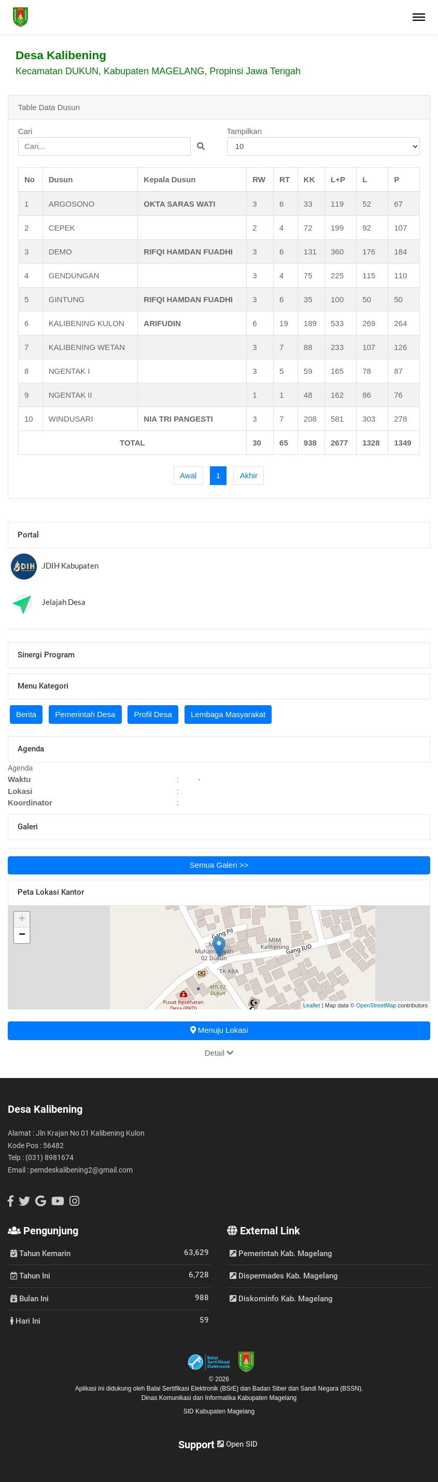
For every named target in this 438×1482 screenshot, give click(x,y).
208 (310, 418)
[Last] (248, 475)
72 (308, 227)
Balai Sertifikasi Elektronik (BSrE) (194, 1388)
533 (337, 323)
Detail (219, 1052)
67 (398, 203)
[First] (188, 475)
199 (337, 227)
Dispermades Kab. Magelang (284, 1276)
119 (337, 203)
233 (337, 347)
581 (337, 418)
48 (308, 394)
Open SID (237, 1444)
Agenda (20, 768)
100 (337, 299)
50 (366, 299)
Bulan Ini (29, 1298)
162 (337, 394)
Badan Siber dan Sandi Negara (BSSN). (307, 1388)
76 (398, 394)
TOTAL (132, 442)
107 (400, 227)
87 (398, 371)
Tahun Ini (30, 1275)
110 (400, 275)
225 (337, 275)
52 (366, 203)
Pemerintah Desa (85, 714)
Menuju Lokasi (219, 1030)
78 (366, 371)
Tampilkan (323, 141)
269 (368, 323)
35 (308, 299)
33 (308, 203)
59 (308, 371)
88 (308, 347)
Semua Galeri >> (219, 864)
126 (400, 347)
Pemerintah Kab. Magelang (281, 1253)
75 (308, 275)
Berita (26, 714)
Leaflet (311, 1005)
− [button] (22, 935)
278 (400, 418)
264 (400, 323)
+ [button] (22, 919)
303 (368, 418)
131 (310, 251)
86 (366, 394)
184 (400, 251)
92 (366, 227)
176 (368, 251)
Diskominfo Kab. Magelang (281, 1298)
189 (310, 323)
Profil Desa (153, 714)
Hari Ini (25, 1320)
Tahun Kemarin (40, 1253)
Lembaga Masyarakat (228, 714)
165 (337, 371)
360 (337, 251)
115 (368, 275)
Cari (114, 141)
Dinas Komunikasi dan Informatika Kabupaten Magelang (219, 1398)
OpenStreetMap (376, 1005)
